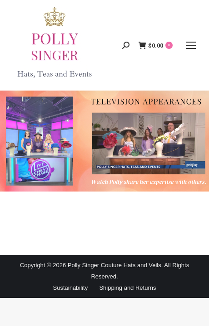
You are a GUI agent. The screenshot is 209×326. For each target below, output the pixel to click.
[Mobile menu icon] (191, 45)
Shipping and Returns (127, 287)
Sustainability (70, 287)
